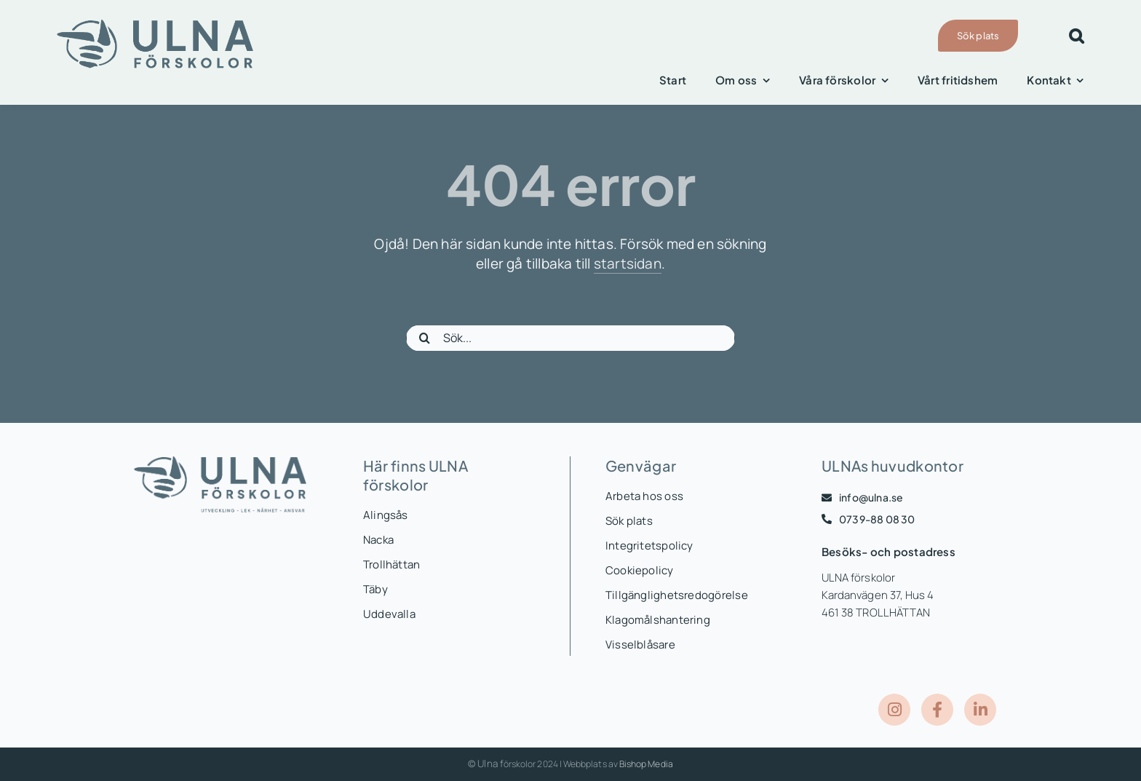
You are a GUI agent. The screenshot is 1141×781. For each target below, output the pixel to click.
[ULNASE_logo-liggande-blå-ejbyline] (155, 25)
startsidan (627, 263)
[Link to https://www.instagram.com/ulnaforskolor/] (894, 710)
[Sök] (424, 338)
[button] (1076, 35)
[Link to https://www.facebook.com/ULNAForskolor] (937, 710)
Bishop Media (646, 764)
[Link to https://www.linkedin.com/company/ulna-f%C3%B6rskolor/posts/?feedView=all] (980, 710)
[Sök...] (570, 338)
